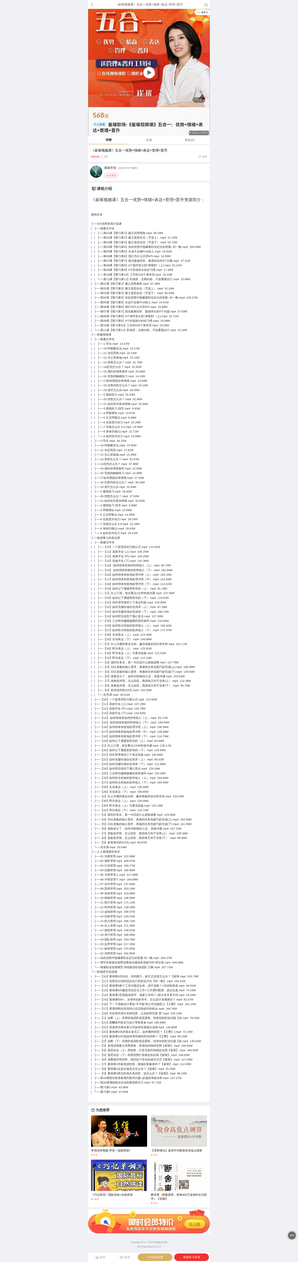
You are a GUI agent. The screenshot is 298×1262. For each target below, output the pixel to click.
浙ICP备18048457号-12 (149, 1246)
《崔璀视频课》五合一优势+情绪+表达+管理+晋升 (129, 150)
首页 (100, 1257)
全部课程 (111, 175)
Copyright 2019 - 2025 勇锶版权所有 (149, 1242)
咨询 (125, 1257)
